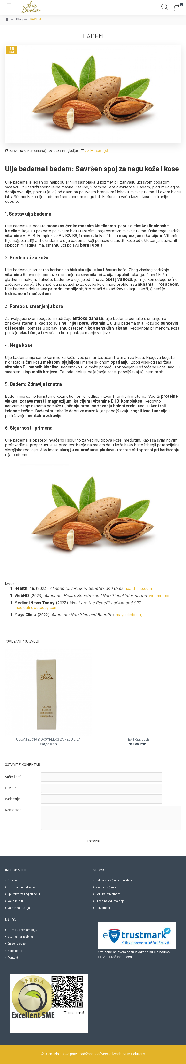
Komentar (13, 810)
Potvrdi (93, 841)
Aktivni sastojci (96, 151)
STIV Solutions (134, 1054)
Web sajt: (12, 799)
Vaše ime (12, 777)
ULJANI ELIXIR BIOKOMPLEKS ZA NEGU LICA (48, 739)
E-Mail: (10, 788)
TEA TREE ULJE (137, 739)
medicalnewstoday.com (36, 607)
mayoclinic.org (129, 614)
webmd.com (160, 595)
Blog (19, 19)
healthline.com (138, 588)
